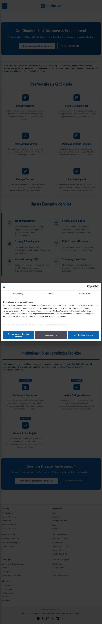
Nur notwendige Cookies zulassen (18, 335)
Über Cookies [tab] (84, 294)
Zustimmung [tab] (17, 294)
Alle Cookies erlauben (83, 335)
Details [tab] (51, 294)
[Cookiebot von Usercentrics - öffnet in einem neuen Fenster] (89, 287)
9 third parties (21, 325)
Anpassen (51, 335)
